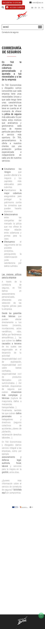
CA (39, 7)
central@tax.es (37, 2)
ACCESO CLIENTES (15, 7)
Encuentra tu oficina (12, 2)
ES (32, 7)
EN (36, 7)
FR (42, 7)
